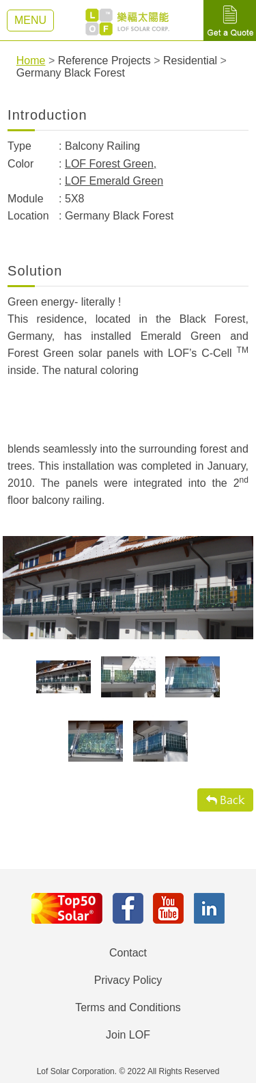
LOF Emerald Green (114, 181)
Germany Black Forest (70, 73)
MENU (30, 20)
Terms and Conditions (128, 1007)
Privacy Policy (128, 980)
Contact (128, 953)
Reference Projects (104, 60)
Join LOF (128, 1035)
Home (31, 60)
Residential (190, 60)
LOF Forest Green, (110, 164)
